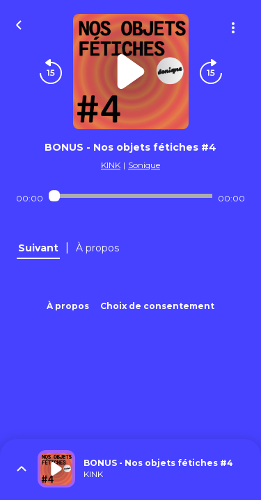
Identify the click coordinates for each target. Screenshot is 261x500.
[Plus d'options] (233, 28)
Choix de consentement (157, 306)
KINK (110, 165)
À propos (68, 306)
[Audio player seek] (130, 196)
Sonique (144, 165)
